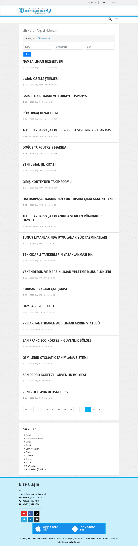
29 (65, 409)
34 (94, 409)
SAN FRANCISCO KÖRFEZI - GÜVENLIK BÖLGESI (58, 340)
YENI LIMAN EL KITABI (39, 165)
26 (47, 409)
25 (41, 409)
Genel (27, 435)
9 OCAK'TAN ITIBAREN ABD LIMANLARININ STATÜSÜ (61, 323)
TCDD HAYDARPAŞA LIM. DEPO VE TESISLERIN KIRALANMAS (67, 130)
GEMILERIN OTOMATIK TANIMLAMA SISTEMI (55, 358)
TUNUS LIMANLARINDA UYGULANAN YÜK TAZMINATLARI (65, 237)
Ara (27, 54)
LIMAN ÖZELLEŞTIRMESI (41, 79)
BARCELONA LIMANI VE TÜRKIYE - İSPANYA (55, 96)
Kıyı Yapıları (29, 466)
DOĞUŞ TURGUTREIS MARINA (44, 147)
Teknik (27, 459)
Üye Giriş (93, 2)
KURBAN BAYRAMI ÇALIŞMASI (45, 289)
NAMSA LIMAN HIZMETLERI (43, 62)
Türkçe (104, 2)
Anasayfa (30, 38)
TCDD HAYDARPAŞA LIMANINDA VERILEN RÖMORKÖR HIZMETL (62, 218)
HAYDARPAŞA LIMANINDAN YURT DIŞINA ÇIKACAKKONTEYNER (69, 199)
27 (53, 409)
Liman (27, 442)
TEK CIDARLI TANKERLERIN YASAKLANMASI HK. (58, 255)
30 (71, 409)
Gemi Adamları (31, 449)
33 (88, 409)
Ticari (27, 445)
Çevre (27, 452)
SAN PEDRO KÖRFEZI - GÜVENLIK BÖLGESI (54, 375)
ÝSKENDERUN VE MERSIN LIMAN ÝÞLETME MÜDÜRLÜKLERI (67, 272)
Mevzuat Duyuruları (33, 438)
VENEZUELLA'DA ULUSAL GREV (45, 392)
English (114, 2)
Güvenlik (28, 456)
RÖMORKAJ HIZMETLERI (40, 113)
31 (76, 409)
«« (26, 409)
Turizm (27, 462)
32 (82, 409)
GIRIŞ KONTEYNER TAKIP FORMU (47, 182)
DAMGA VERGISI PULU (39, 306)
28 (59, 409)
